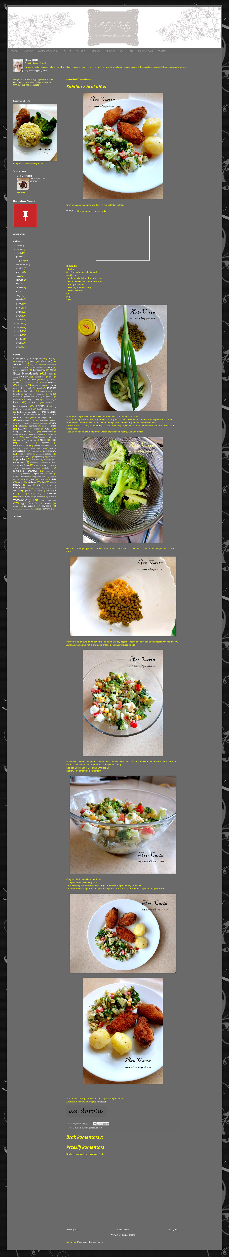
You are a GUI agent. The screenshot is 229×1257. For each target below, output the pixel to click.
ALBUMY (110, 50)
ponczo (30, 454)
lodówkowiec (47, 432)
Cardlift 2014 (40, 377)
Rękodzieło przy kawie (48, 462)
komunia (52, 423)
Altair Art (45, 361)
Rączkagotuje (49, 459)
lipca (18, 276)
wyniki (19, 497)
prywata (39, 454)
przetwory (40, 457)
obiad (54, 440)
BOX (52, 370)
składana (49, 471)
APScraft (18, 364)
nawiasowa (31, 440)
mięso (26, 437)
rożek (44, 465)
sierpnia (19, 272)
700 (49, 358)
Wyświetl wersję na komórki (123, 1235)
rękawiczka (34, 462)
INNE (130, 50)
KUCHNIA (27, 50)
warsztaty (17, 491)
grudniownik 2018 (31, 397)
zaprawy (16, 506)
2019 (18, 316)
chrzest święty (30, 379)
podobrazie (35, 451)
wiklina (22, 494)
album (32, 361)
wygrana (52, 494)
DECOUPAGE (145, 50)
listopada (20, 260)
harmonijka (17, 400)
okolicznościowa (20, 445)
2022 (18, 304)
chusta (43, 380)
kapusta (49, 402)
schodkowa (26, 468)
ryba (52, 465)
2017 (18, 323)
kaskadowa (44, 420)
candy (24, 376)
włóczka (30, 494)
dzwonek (43, 391)
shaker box (48, 468)
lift (25, 431)
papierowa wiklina (43, 445)
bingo (49, 367)
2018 (18, 320)
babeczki (25, 367)
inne (15, 402)
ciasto (18, 382)
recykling (18, 462)
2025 (18, 245)
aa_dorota (33, 60)
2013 (18, 339)
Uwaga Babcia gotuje (44, 488)
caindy (15, 377)
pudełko (20, 459)
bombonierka (39, 370)
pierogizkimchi (19, 451)
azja (15, 367)
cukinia (27, 382)
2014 (18, 335)
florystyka (16, 394)
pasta (26, 448)
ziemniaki (16, 509)
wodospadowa (41, 494)
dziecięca (51, 388)
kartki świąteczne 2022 (26, 420)
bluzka (15, 370)
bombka (24, 370)
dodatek (43, 385)
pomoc (20, 454)
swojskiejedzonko (39, 477)
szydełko (52, 479)
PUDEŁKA (95, 50)
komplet (43, 423)
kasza (54, 420)
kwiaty (15, 432)
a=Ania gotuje (21, 362)
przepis (92, 1128)
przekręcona (17, 457)
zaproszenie (29, 506)
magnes (50, 434)
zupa (39, 509)
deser (34, 385)
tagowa (16, 485)
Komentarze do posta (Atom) (90, 1242)
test (29, 485)
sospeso (26, 474)
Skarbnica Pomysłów (25, 471)
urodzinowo (19, 487)
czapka (36, 382)
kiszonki (26, 423)
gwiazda (49, 397)
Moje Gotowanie (24, 176)
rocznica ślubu (22, 465)
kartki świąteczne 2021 (45, 417)
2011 (18, 347)
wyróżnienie (38, 497)
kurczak (37, 429)
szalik (52, 477)
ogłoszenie (46, 443)
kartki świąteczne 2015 (22, 409)
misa (35, 437)
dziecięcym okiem (27, 391)
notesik (43, 440)
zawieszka (46, 506)
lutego (19, 295)
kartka (40, 406)
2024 (18, 249)
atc (42, 365)
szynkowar (32, 482)
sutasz (15, 477)
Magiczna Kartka (36, 434)
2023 (18, 253)
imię (37, 400)
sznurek (16, 479)
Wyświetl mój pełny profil (36, 71)
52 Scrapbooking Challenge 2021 (28, 358)
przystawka (51, 457)
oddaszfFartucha (26, 443)
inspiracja (33, 402)
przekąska (49, 454)
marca (19, 291)
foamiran (28, 394)
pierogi (51, 448)
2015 (18, 331)
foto (50, 394)
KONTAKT (163, 50)
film (52, 391)
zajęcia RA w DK (28, 503)
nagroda (20, 440)
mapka (16, 437)
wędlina (29, 491)
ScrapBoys (37, 468)
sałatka (99, 1128)
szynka (20, 482)
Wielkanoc (50, 490)
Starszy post (172, 1230)
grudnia (19, 257)
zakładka (47, 503)
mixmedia (52, 437)
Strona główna (123, 1230)
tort (38, 485)
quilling (35, 459)
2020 (18, 312)
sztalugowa (29, 479)
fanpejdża (101, 1101)
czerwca (19, 280)
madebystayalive (19, 434)
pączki (33, 448)
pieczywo (42, 448)
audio (77, 1128)
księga (53, 426)
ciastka (53, 380)
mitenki (42, 437)
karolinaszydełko (20, 406)
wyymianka (50, 497)
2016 (18, 327)
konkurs (20, 426)
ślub (43, 482)
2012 (18, 343)
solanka (16, 474)
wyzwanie (20, 500)
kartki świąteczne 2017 (26, 412)
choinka (16, 380)
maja (18, 284)
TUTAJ (69, 211)
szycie (41, 479)
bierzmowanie (37, 367)
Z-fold (42, 500)
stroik (51, 474)
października (21, 264)
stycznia (19, 299)
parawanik (17, 448)
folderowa (41, 394)
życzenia (48, 509)
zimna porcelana (28, 509)
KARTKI (66, 50)
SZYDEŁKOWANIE (48, 50)
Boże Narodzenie (25, 373)
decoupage (22, 385)
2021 (18, 308)
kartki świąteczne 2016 (46, 409)
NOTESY (80, 50)
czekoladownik (49, 382)
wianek (39, 491)
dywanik (39, 388)
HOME (14, 50)
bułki (51, 374)
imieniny (27, 400)
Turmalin (49, 485)
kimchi (18, 423)
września (20, 268)
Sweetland (25, 477)
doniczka (28, 388)
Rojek (36, 465)
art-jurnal (33, 365)
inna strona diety (48, 400)
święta (51, 482)
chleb (51, 377)
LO (121, 50)
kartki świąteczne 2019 (34, 415)
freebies (16, 397)
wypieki (27, 497)
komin (35, 423)
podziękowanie (49, 451)
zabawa (52, 500)
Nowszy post (72, 1230)
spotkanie (38, 474)
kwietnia (19, 288)
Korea (43, 426)
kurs (47, 428)
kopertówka (32, 426)
